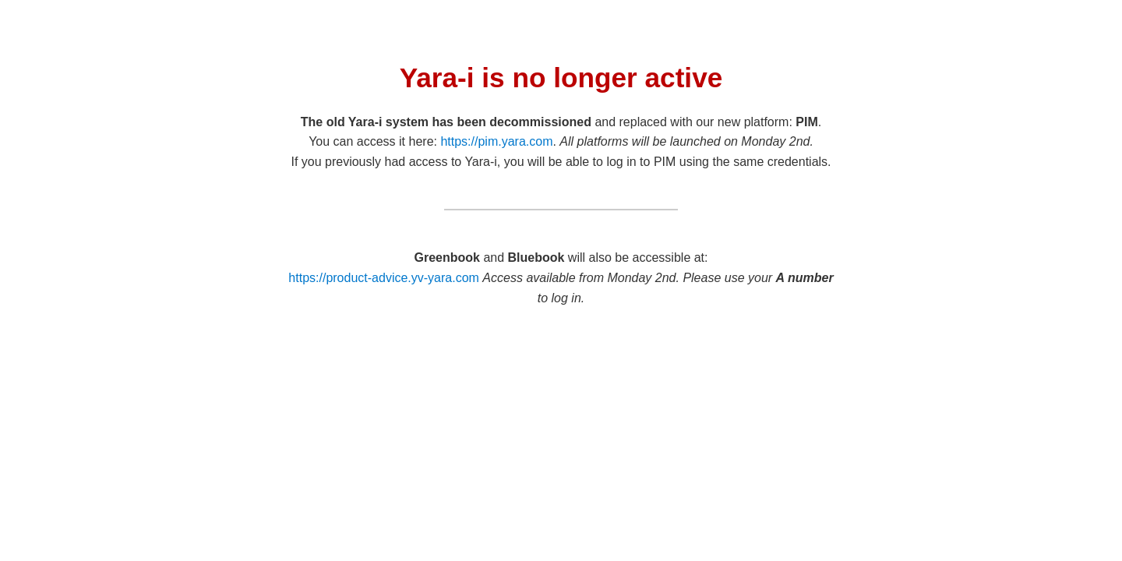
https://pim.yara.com (496, 141)
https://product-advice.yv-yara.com (383, 277)
